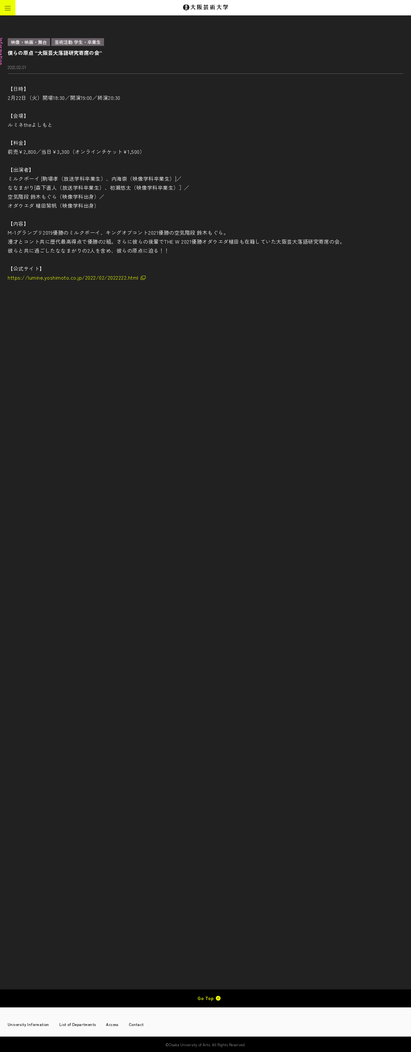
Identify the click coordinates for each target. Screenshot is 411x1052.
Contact (136, 1024)
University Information (28, 1024)
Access (112, 1024)
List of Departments (77, 1024)
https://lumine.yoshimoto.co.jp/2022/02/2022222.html (73, 277)
